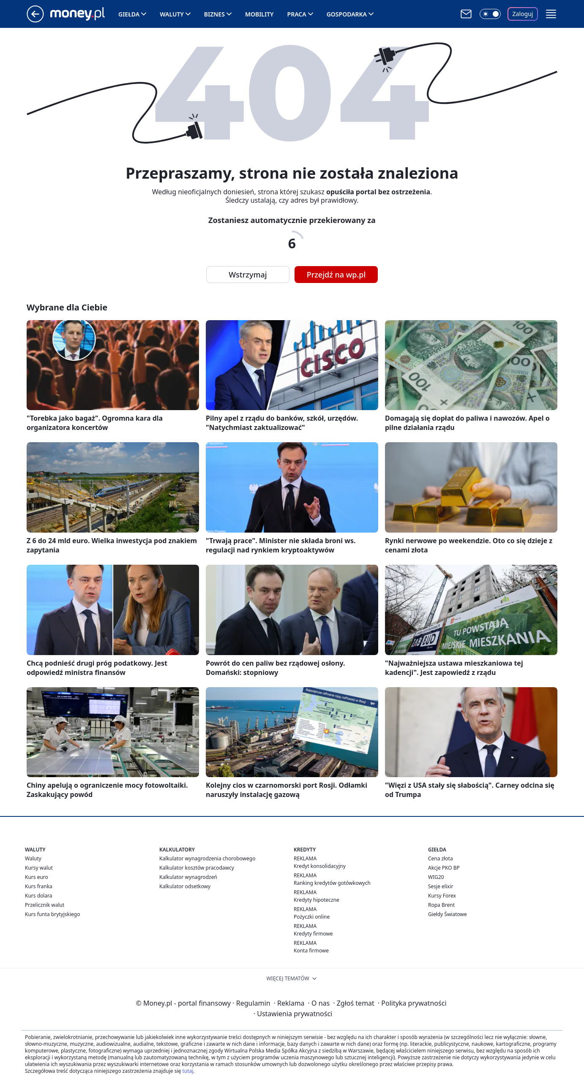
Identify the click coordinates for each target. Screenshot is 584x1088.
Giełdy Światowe (447, 914)
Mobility (259, 14)
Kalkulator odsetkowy (184, 886)
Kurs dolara (38, 895)
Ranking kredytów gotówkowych (332, 883)
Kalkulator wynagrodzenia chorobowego (207, 858)
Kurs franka (38, 886)
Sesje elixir (440, 886)
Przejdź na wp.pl (336, 274)
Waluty (172, 14)
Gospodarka (347, 14)
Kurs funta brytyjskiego (52, 914)
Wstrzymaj (248, 274)
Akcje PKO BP (444, 867)
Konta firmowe (311, 950)
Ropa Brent (441, 904)
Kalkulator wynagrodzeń (188, 877)
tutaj (187, 1070)
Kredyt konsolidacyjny (320, 866)
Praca (296, 14)
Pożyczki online (312, 916)
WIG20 (436, 877)
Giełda (128, 14)
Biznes (214, 14)
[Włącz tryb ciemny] (490, 14)
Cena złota (440, 858)
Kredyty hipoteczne (316, 899)
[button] (551, 14)
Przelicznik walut (44, 904)
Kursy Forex (442, 895)
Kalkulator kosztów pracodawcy (196, 867)
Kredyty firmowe (313, 933)
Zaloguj (523, 14)
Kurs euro (36, 877)
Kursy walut (39, 867)
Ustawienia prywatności (293, 1013)
